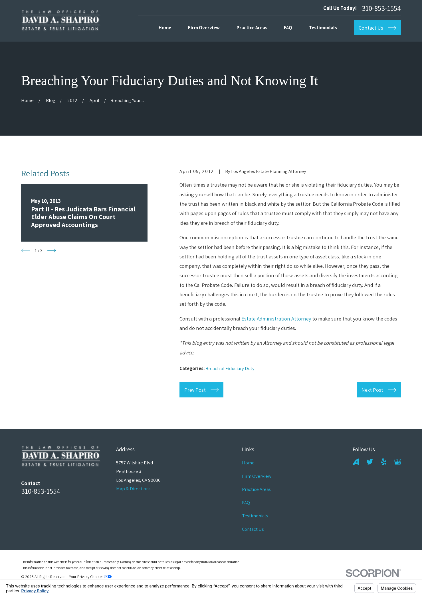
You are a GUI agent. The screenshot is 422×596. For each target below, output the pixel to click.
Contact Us (253, 529)
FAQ (246, 502)
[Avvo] (356, 461)
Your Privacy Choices (90, 576)
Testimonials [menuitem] (323, 28)
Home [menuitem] (165, 28)
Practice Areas (256, 489)
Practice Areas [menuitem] (252, 28)
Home (248, 463)
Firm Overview (256, 476)
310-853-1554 (381, 8)
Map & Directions (133, 488)
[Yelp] (383, 461)
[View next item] (51, 250)
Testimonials (255, 516)
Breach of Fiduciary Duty (230, 368)
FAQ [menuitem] (288, 28)
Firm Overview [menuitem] (204, 28)
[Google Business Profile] (397, 461)
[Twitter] (369, 461)
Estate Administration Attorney (276, 318)
